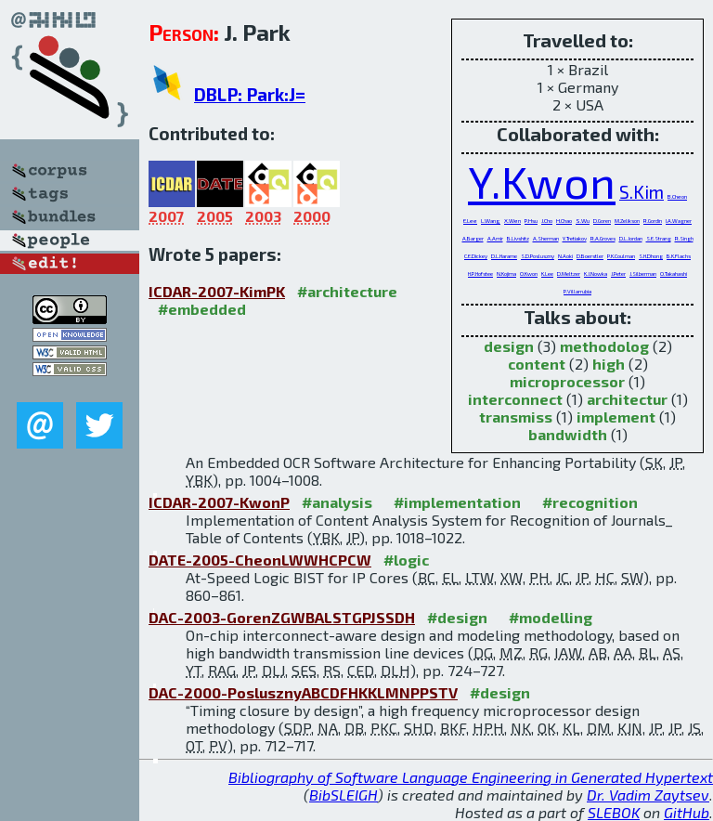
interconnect (515, 399)
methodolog (604, 346)
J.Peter (618, 273)
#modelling (550, 617)
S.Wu (583, 220)
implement (616, 416)
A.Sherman (546, 238)
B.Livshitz (518, 238)
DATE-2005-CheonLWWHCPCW (260, 559)
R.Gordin (652, 220)
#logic (406, 559)
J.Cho (546, 220)
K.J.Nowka (595, 273)
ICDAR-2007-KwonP (219, 502)
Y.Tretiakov (575, 238)
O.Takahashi (673, 273)
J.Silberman (642, 273)
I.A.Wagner (679, 220)
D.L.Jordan (630, 238)
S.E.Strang (658, 238)
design (509, 346)
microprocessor (567, 381)
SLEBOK (614, 812)
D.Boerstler (590, 256)
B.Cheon (677, 196)
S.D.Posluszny (537, 256)
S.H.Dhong (651, 256)
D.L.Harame (504, 256)
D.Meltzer (568, 273)
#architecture (347, 291)
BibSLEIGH (343, 794)
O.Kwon (529, 273)
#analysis (337, 502)
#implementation (457, 502)
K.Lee (547, 273)
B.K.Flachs (679, 256)
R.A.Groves (603, 238)
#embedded (202, 309)
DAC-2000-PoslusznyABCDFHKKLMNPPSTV (303, 692)
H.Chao (564, 220)
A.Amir (495, 238)
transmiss (515, 416)
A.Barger (473, 238)
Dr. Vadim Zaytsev (648, 794)
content (536, 363)
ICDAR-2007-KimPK (217, 291)
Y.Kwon (542, 181)
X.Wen (512, 220)
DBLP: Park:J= (249, 94)
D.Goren (602, 220)
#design (457, 617)
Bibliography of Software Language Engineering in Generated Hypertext (470, 777)
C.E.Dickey (475, 256)
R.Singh (684, 238)
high (608, 363)
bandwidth (567, 434)
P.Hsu (531, 220)
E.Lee (470, 220)
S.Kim (641, 191)
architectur (627, 399)
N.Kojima (506, 273)
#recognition (590, 502)
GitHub (686, 812)
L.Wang (490, 220)
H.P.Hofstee (480, 273)
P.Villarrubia (577, 291)
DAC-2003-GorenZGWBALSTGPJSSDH (282, 617)
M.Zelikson (627, 220)
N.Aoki (565, 256)
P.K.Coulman (621, 256)
